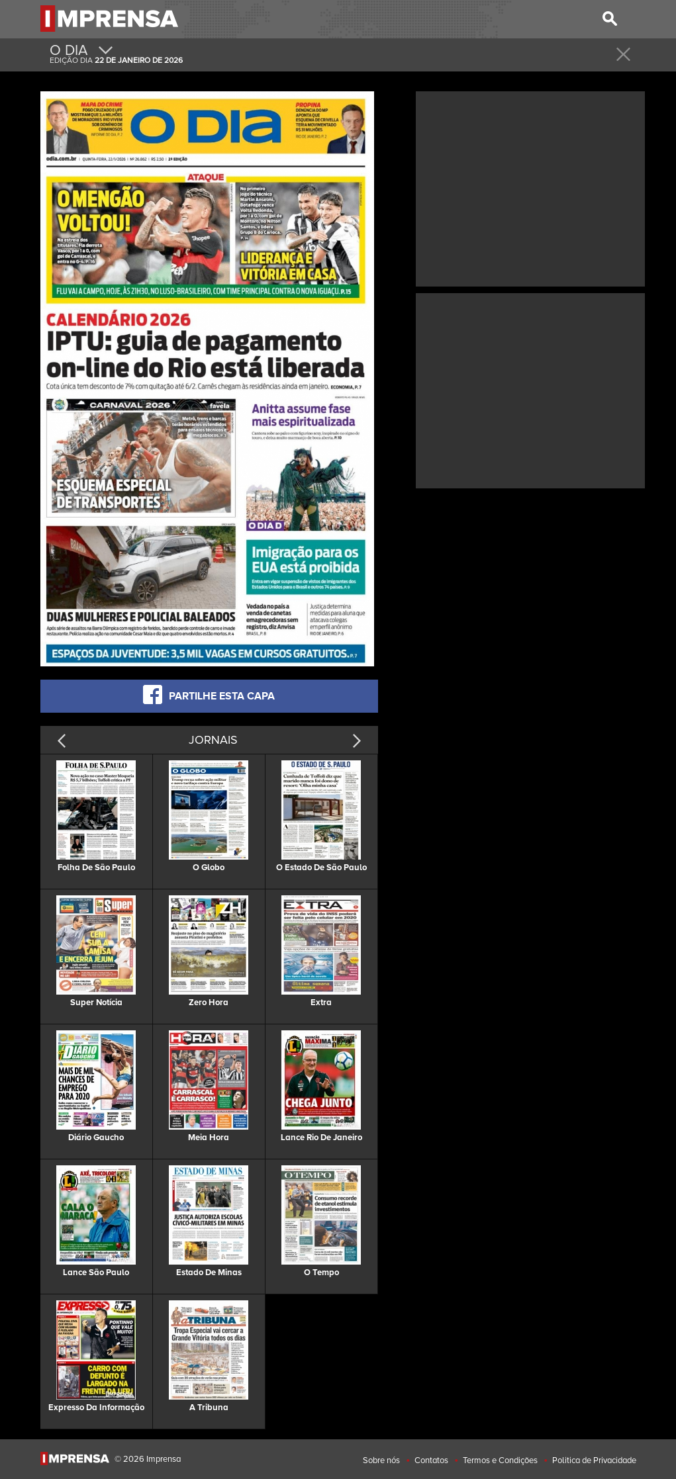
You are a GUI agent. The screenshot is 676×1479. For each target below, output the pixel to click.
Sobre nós (381, 1460)
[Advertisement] (530, 187)
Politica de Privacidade (594, 1460)
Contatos (431, 1460)
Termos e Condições (500, 1460)
